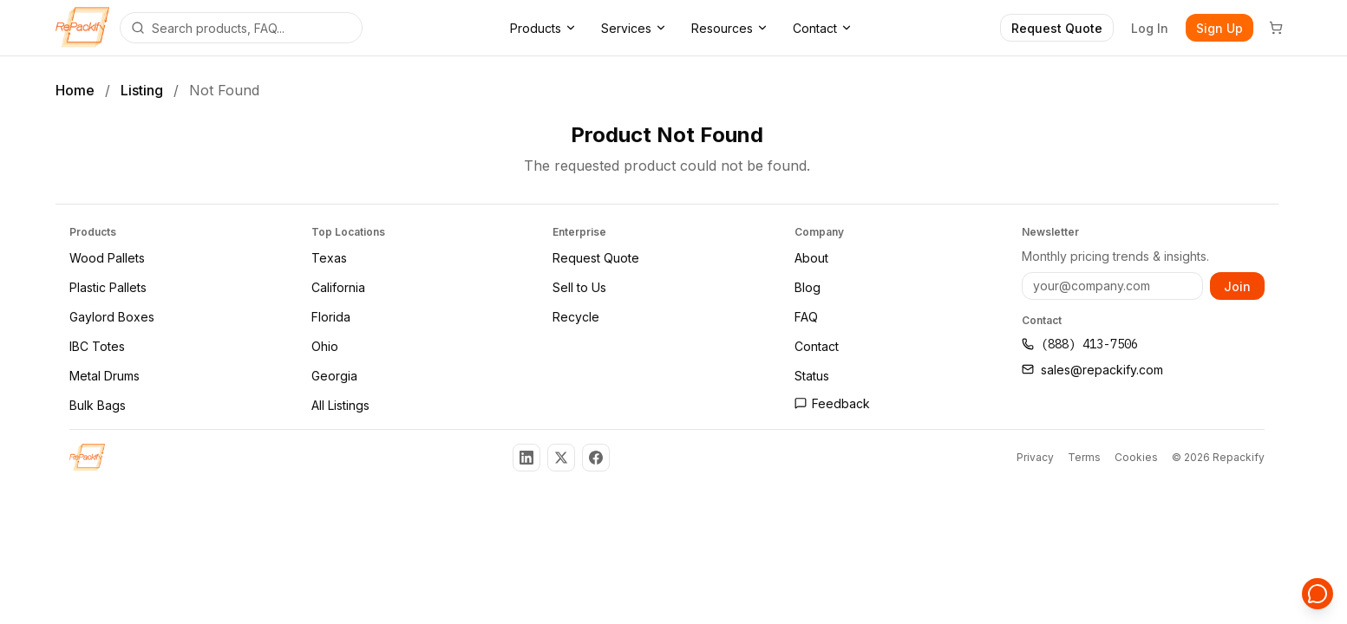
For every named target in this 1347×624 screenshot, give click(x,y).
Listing (142, 90)
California (338, 287)
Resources (729, 28)
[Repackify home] (82, 28)
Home (75, 90)
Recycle (576, 316)
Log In (1149, 28)
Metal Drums (104, 375)
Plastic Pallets (108, 287)
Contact (823, 28)
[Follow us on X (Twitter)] (561, 457)
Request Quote (1056, 28)
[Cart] (1275, 27)
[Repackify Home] (87, 457)
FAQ (806, 316)
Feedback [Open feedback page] (832, 403)
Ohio (324, 346)
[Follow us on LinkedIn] (526, 457)
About (811, 257)
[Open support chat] (1317, 594)
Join (1237, 285)
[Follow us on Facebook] (596, 457)
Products (543, 28)
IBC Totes (97, 346)
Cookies (1136, 457)
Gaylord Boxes (111, 316)
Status (811, 375)
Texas (329, 257)
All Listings (340, 405)
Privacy (1035, 457)
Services (634, 28)
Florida (330, 316)
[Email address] (1112, 286)
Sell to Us (579, 287)
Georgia (334, 375)
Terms (1084, 457)
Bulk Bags (97, 405)
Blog (807, 287)
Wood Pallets (107, 257)
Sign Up (1219, 28)
